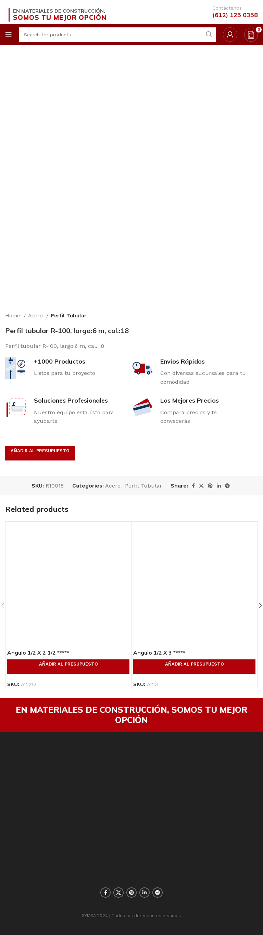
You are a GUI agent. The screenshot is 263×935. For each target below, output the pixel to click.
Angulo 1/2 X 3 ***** (159, 652)
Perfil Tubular (68, 316)
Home (13, 316)
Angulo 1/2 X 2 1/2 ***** (38, 652)
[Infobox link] (231, 12)
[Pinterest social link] (210, 485)
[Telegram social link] (227, 485)
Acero (36, 316)
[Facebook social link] (193, 485)
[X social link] (201, 485)
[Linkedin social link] (219, 485)
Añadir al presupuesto (40, 450)
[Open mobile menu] (8, 34)
